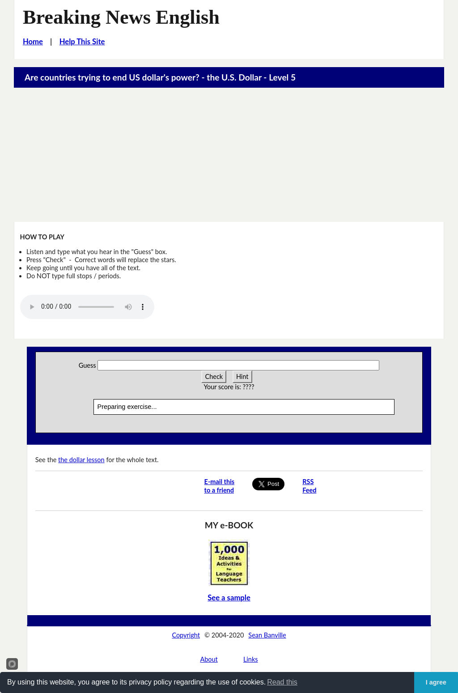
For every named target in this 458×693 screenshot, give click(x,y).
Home (33, 41)
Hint (242, 376)
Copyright (186, 635)
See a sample (229, 597)
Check (214, 376)
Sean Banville (267, 635)
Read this (282, 682)
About (208, 659)
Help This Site (82, 41)
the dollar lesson (81, 459)
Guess (87, 365)
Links (250, 659)
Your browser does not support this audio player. (87, 307)
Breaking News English (121, 17)
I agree (436, 682)
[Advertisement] (229, 154)
